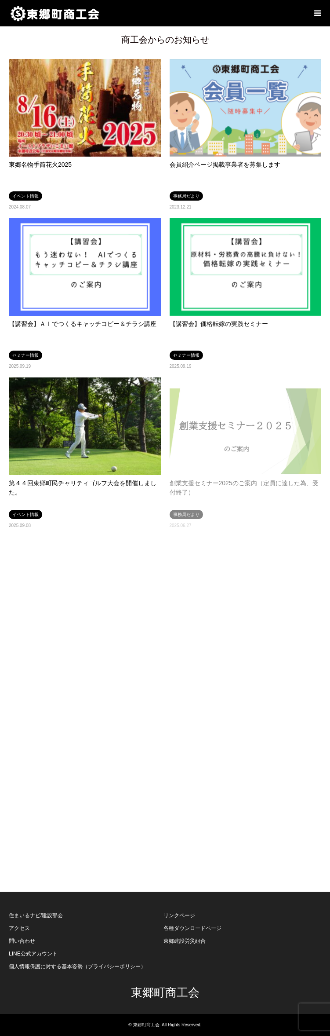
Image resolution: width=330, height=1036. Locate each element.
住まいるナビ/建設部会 (36, 915)
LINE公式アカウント (33, 954)
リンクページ (179, 915)
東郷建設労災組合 (184, 941)
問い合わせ (22, 941)
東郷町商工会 (165, 992)
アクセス (19, 928)
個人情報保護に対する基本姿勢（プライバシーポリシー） (77, 966)
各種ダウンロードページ (192, 928)
